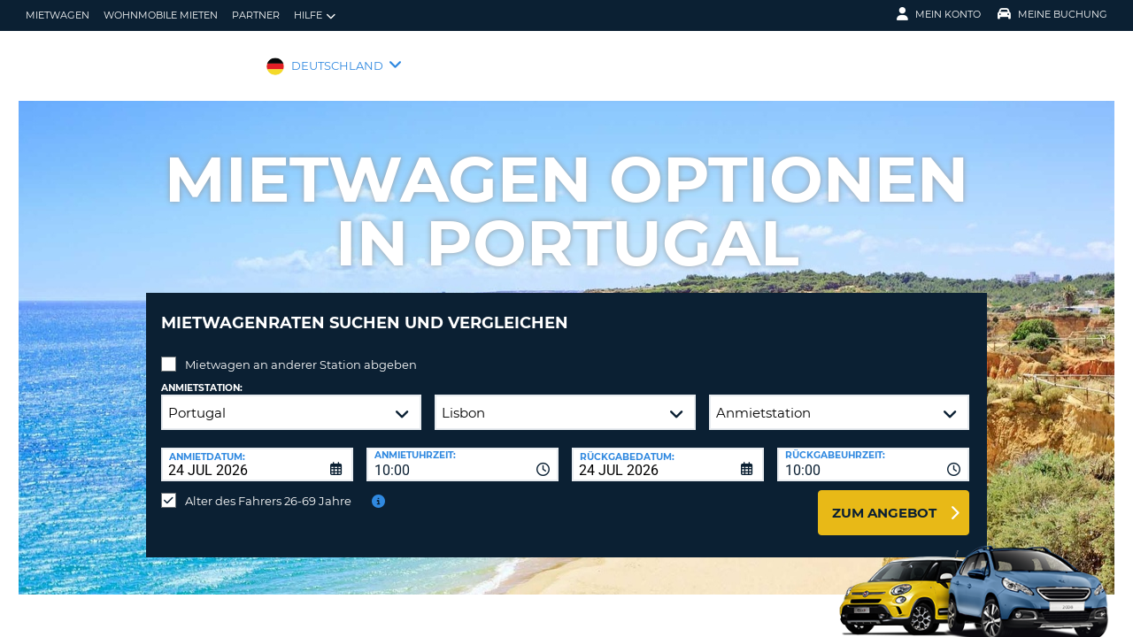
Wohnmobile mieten (161, 15)
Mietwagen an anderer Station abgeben (301, 351)
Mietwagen (57, 15)
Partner (256, 15)
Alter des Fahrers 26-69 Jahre (268, 487)
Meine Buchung (1052, 14)
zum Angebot (884, 499)
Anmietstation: (202, 374)
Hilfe (314, 15)
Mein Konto (939, 14)
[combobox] (462, 451)
